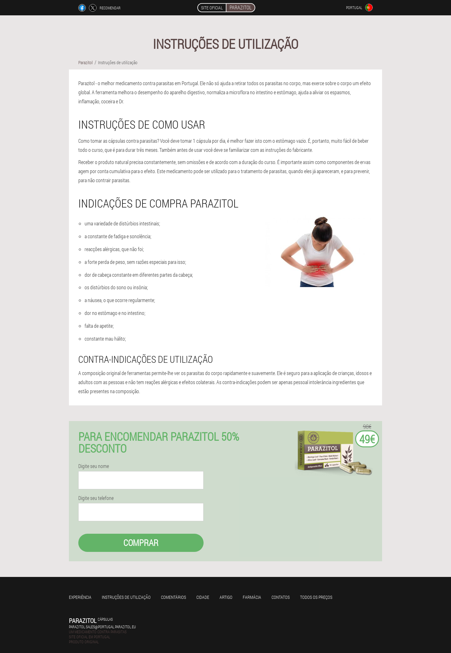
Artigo (226, 597)
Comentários (173, 597)
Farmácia (252, 597)
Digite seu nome (93, 466)
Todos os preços (316, 597)
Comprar (140, 542)
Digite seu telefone (96, 498)
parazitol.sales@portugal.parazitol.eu (102, 626)
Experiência (80, 597)
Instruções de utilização (126, 597)
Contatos (281, 597)
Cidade (202, 597)
